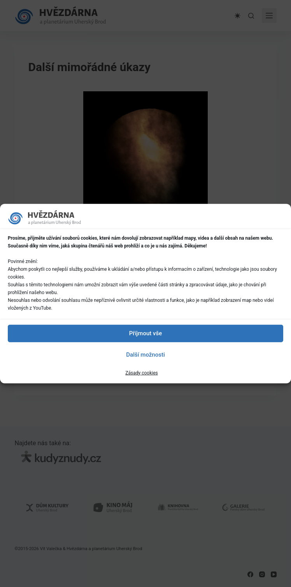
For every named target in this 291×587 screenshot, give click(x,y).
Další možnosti (145, 354)
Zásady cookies (141, 372)
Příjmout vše (145, 333)
